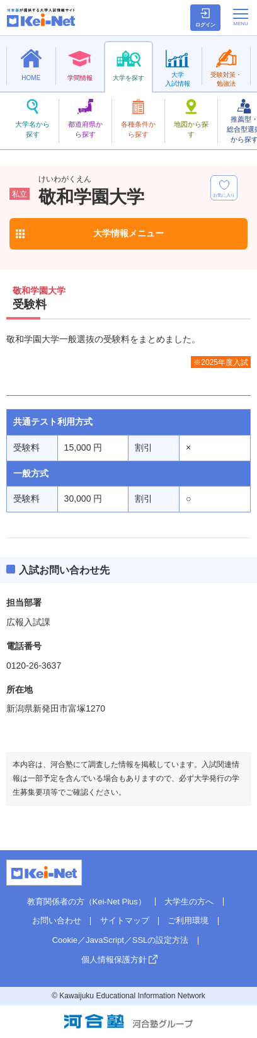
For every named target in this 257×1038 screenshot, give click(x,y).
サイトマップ (124, 920)
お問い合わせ (56, 920)
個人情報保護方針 (114, 959)
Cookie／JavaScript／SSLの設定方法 (120, 940)
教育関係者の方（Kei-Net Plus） (86, 901)
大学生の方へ (189, 901)
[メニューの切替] (241, 17)
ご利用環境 (188, 920)
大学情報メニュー (128, 233)
